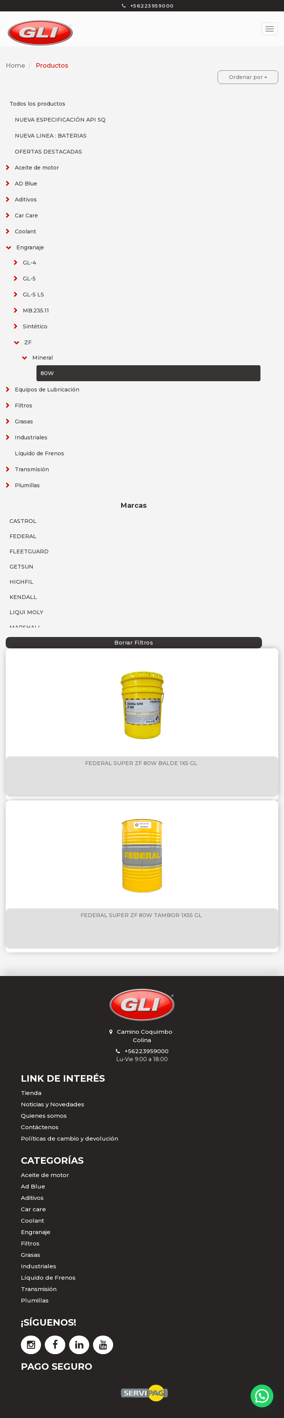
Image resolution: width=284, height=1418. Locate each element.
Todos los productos (37, 103)
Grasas (24, 421)
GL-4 (29, 262)
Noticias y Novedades (52, 1104)
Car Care (26, 215)
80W (47, 373)
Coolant (25, 231)
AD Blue (26, 183)
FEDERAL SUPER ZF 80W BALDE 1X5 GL (141, 763)
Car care (33, 1209)
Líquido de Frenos (39, 453)
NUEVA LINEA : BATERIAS (51, 135)
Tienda (31, 1092)
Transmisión (32, 469)
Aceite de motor (37, 167)
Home (15, 65)
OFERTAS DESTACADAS (48, 151)
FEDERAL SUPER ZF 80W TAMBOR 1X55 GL (141, 915)
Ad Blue (33, 1186)
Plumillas (27, 485)
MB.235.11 (36, 310)
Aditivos (26, 199)
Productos (52, 65)
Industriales (31, 437)
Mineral (42, 357)
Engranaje (30, 247)
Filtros (23, 405)
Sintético (35, 326)
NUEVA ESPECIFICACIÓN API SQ (60, 119)
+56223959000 (147, 1051)
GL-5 (29, 278)
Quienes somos (44, 1115)
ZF (28, 342)
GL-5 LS (33, 294)
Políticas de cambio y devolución (69, 1138)
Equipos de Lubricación (47, 389)
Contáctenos (39, 1127)
